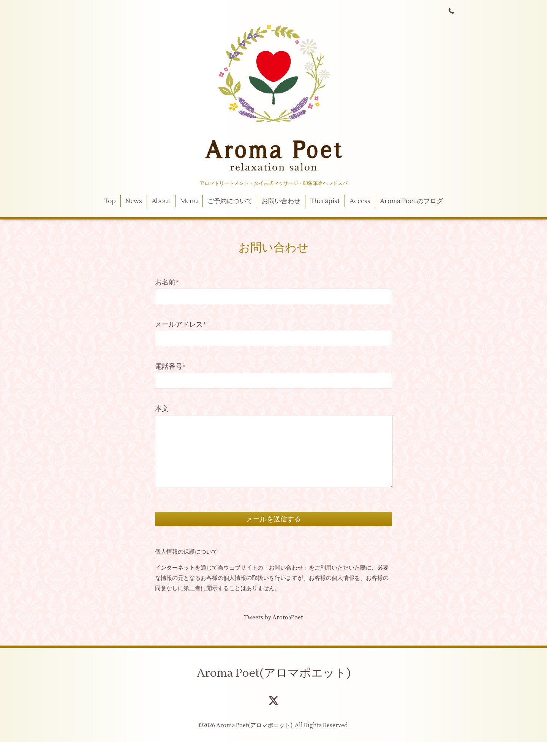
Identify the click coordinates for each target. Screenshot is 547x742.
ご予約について (230, 201)
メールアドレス (180, 324)
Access (359, 201)
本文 (162, 408)
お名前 (167, 282)
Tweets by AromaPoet (273, 617)
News (133, 201)
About (161, 201)
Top (110, 201)
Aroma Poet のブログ (411, 201)
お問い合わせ (281, 201)
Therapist (325, 201)
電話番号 (170, 366)
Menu (189, 201)
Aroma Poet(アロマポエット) (274, 673)
